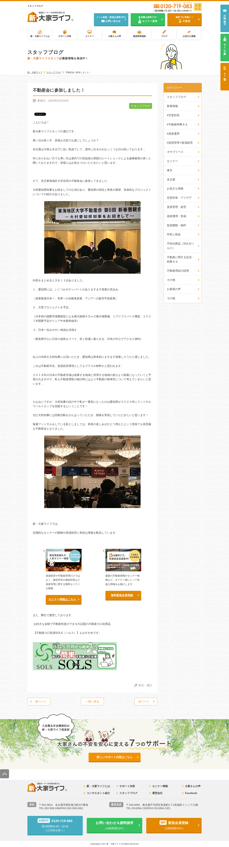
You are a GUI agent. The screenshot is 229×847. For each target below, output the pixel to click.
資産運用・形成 (176, 216)
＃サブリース (175, 151)
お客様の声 (174, 289)
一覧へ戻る (92, 701)
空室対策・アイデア (179, 197)
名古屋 (171, 179)
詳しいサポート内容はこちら (114, 757)
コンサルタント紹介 (98, 793)
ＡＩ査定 (224, 73)
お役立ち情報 (189, 36)
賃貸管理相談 (139, 36)
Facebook (191, 793)
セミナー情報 (160, 786)
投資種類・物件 (176, 225)
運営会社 (157, 793)
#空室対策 (173, 115)
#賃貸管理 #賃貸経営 (180, 142)
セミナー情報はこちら (62, 599)
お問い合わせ (224, 18)
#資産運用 (173, 133)
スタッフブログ (140, 105)
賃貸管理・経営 (176, 206)
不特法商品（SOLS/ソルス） (180, 246)
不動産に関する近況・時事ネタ (180, 259)
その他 (171, 279)
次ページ (143, 701)
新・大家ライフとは (40, 36)
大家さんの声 (114, 36)
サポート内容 (64, 36)
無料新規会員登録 (122, 595)
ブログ (164, 36)
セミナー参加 (224, 46)
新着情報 (172, 106)
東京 (169, 170)
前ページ (40, 701)
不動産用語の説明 (178, 270)
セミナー (89, 36)
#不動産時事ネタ (177, 124)
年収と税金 (174, 234)
